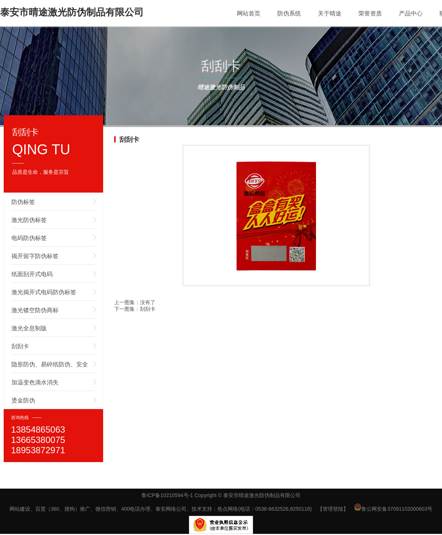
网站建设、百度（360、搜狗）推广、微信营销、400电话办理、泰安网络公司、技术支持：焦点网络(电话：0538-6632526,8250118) (161, 509)
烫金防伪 (23, 400)
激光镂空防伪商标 (35, 310)
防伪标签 (23, 202)
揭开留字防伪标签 (35, 256)
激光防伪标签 (29, 220)
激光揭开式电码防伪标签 (43, 292)
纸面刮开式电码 (32, 274)
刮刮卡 (20, 346)
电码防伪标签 (29, 238)
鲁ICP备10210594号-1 (167, 495)
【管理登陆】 (333, 509)
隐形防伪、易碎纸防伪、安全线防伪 (49, 367)
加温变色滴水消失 (35, 382)
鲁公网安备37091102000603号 (393, 509)
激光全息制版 (29, 328)
